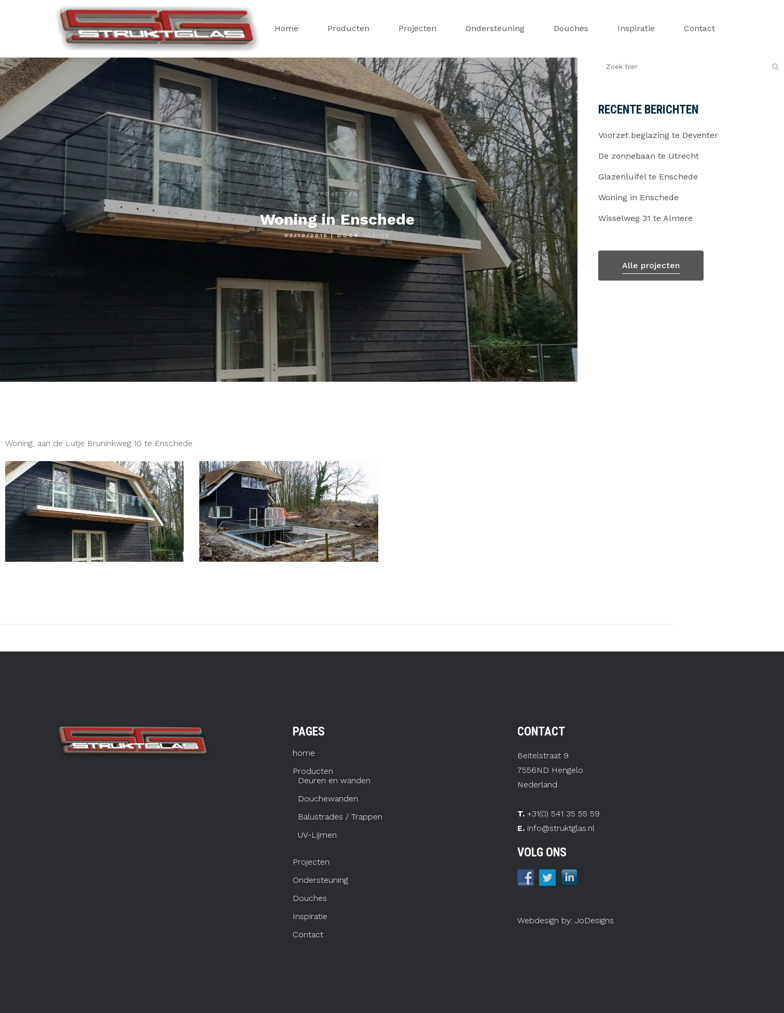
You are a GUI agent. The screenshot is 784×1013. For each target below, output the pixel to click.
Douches (310, 898)
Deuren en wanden (334, 780)
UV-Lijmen (317, 835)
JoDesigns (593, 920)
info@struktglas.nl (561, 828)
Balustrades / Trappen (340, 817)
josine (376, 235)
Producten (313, 771)
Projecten (337, 194)
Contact (308, 934)
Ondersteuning (320, 880)
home (304, 753)
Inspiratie (310, 916)
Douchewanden (328, 798)
